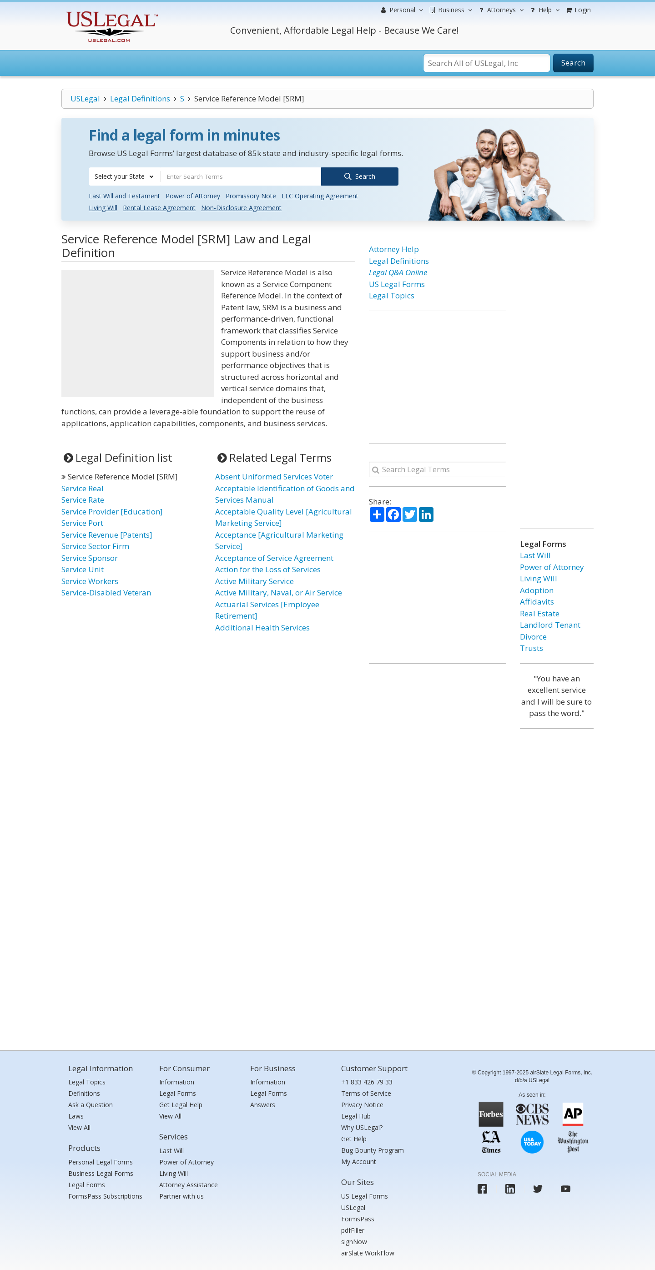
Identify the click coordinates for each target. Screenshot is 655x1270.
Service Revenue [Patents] (106, 534)
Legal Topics (391, 295)
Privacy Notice (362, 1104)
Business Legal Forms (100, 1172)
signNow (354, 1240)
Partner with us (181, 1195)
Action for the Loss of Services (268, 569)
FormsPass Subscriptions (105, 1195)
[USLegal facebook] (482, 1188)
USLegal (85, 98)
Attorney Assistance (188, 1183)
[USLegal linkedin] (510, 1188)
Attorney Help (394, 248)
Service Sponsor (89, 557)
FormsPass (357, 1218)
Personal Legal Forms (100, 1161)
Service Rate (82, 499)
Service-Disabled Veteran (106, 592)
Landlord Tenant (550, 624)
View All (79, 1127)
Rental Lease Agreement (159, 207)
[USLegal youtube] (565, 1188)
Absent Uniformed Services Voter (274, 476)
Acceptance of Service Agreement (274, 557)
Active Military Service (254, 580)
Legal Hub (356, 1115)
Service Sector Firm (95, 545)
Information (176, 1081)
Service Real (82, 487)
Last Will (535, 554)
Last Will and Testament (124, 195)
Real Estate (539, 612)
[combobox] (124, 176)
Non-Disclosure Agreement (241, 207)
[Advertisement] (137, 333)
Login (577, 9)
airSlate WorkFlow (367, 1252)
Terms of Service (366, 1093)
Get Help (354, 1138)
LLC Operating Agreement (320, 195)
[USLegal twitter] (538, 1188)
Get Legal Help (180, 1104)
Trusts (531, 647)
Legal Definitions (140, 98)
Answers (262, 1104)
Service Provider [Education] (112, 510)
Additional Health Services (262, 626)
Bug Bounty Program (372, 1149)
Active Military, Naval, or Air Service (278, 592)
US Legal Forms (397, 283)
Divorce (533, 635)
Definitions (84, 1093)
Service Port (82, 522)
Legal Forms (86, 1183)
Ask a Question (90, 1104)
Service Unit (82, 569)
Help (544, 10)
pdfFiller (352, 1229)
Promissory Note (251, 195)
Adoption (537, 589)
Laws (76, 1115)
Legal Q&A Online (398, 272)
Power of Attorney (193, 195)
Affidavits (537, 601)
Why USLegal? (362, 1127)
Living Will (103, 207)
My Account (358, 1161)
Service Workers (89, 580)
